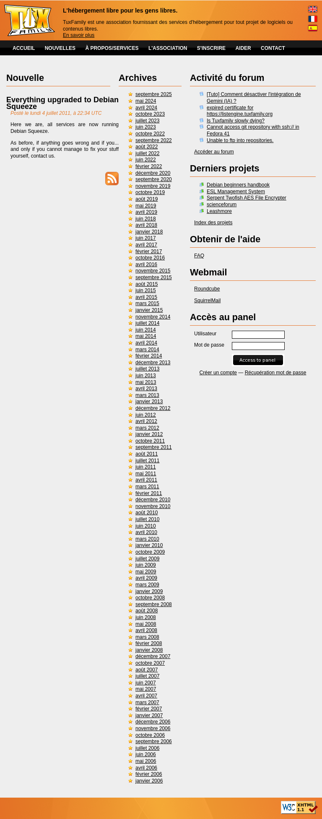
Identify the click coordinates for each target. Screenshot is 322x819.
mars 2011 (147, 487)
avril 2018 (146, 225)
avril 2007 (146, 696)
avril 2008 (146, 630)
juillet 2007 (147, 676)
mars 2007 (147, 702)
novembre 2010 (152, 506)
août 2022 (146, 147)
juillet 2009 (147, 559)
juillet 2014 (147, 323)
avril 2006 (146, 768)
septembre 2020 (153, 179)
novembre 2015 (152, 271)
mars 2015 (147, 303)
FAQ (199, 256)
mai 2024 (145, 101)
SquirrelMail (207, 300)
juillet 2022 (147, 153)
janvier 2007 (149, 715)
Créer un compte (218, 373)
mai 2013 (145, 382)
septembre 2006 (153, 741)
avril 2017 (146, 245)
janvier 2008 (149, 650)
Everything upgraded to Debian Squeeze (62, 103)
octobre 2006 (150, 735)
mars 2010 (147, 539)
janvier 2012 (149, 434)
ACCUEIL (24, 48)
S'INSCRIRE (211, 48)
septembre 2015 (153, 277)
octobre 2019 (150, 192)
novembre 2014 (152, 317)
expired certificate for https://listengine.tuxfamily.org (240, 111)
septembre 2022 (153, 140)
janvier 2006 (149, 781)
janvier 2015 (149, 310)
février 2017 (148, 251)
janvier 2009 (149, 591)
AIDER (243, 48)
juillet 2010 (147, 519)
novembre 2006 (152, 728)
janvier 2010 (149, 545)
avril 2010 (146, 532)
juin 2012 (145, 415)
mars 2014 (147, 349)
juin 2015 (145, 290)
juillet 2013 (147, 369)
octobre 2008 (150, 598)
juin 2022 (145, 160)
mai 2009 (145, 572)
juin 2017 (145, 238)
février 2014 (148, 356)
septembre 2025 (153, 94)
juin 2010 (145, 526)
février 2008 (148, 643)
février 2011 (148, 493)
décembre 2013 (152, 362)
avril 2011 (146, 480)
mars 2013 (147, 395)
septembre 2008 (153, 604)
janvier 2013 (149, 401)
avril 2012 (146, 421)
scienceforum (221, 204)
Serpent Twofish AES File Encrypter (246, 198)
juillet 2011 (147, 461)
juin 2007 (145, 683)
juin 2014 (145, 330)
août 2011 (146, 454)
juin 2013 (145, 375)
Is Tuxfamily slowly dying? (236, 121)
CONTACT (273, 48)
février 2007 (148, 709)
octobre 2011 (150, 441)
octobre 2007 (150, 663)
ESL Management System (236, 191)
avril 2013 (146, 388)
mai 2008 (145, 624)
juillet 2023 (147, 121)
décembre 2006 (152, 722)
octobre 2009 (150, 552)
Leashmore (219, 211)
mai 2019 (145, 206)
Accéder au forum (214, 152)
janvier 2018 (149, 232)
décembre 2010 (152, 500)
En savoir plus (78, 35)
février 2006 (148, 774)
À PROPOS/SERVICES (111, 48)
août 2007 (146, 670)
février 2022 (148, 166)
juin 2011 (145, 467)
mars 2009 (147, 585)
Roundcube (207, 289)
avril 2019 (146, 212)
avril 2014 (146, 343)
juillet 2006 (147, 748)
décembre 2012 (152, 408)
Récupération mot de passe (275, 373)
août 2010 (146, 513)
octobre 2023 (150, 114)
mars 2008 (147, 637)
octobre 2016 (150, 258)
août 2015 (146, 284)
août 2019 (146, 199)
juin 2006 (145, 754)
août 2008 (146, 611)
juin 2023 (145, 127)
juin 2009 (145, 565)
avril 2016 (146, 264)
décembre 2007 (152, 656)
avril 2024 (146, 108)
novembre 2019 (152, 186)
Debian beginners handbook (238, 185)
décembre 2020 (152, 173)
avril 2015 (146, 297)
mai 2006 (145, 761)
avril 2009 (146, 578)
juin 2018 (145, 219)
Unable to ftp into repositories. (240, 140)
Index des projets (213, 222)
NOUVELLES (60, 48)
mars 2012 (147, 428)
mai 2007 (145, 689)
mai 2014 (145, 336)
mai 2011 (145, 474)
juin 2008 (145, 617)
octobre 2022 (150, 134)
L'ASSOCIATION (167, 48)
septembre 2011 (153, 447)
